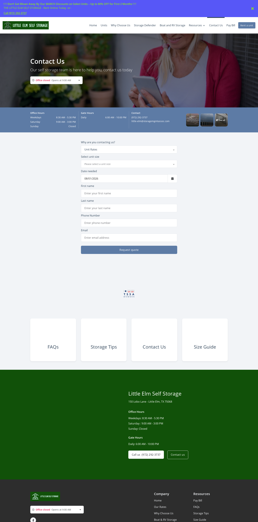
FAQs (196, 509)
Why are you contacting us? (98, 142)
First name (87, 186)
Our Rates (160, 509)
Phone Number (90, 215)
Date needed (89, 171)
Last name (87, 201)
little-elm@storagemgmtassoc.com (150, 121)
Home (158, 502)
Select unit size (90, 157)
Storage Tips (201, 515)
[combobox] (56, 80)
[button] (192, 119)
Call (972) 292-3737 (15, 13)
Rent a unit (246, 25)
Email (84, 230)
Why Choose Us (163, 515)
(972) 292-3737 (139, 117)
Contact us (178, 457)
